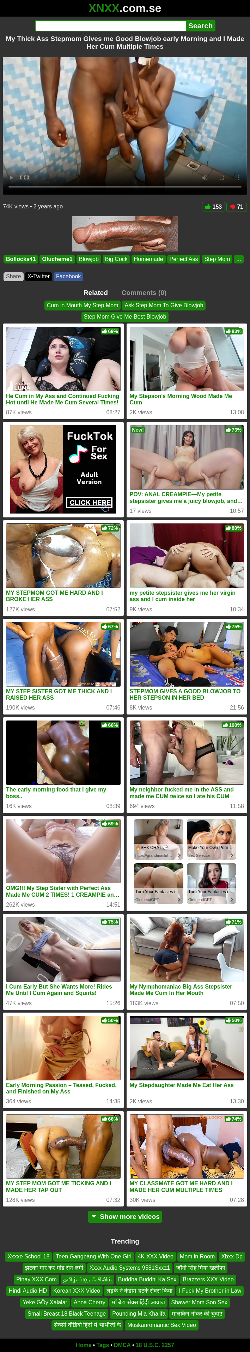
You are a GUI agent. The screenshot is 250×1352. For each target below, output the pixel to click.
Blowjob (89, 259)
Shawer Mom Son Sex (199, 1302)
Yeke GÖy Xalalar (45, 1302)
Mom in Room (197, 1256)
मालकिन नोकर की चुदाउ (197, 1314)
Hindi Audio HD (28, 1291)
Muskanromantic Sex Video (161, 1325)
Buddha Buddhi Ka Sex (147, 1279)
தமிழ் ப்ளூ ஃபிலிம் (87, 1279)
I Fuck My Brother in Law (210, 1291)
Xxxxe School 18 (28, 1256)
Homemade (148, 259)
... (238, 259)
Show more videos (125, 1216)
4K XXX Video (155, 1256)
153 (213, 207)
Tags (102, 1345)
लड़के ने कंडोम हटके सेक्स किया (139, 1291)
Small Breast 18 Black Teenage (67, 1314)
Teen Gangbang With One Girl (93, 1256)
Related (96, 292)
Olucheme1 (57, 259)
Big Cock (116, 259)
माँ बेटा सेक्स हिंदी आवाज (138, 1302)
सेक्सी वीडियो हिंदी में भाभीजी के (87, 1325)
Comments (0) (143, 292)
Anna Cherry (89, 1302)
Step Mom (217, 259)
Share (13, 276)
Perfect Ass (184, 259)
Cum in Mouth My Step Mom (82, 305)
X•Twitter (39, 276)
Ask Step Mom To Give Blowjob (163, 305)
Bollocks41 (21, 259)
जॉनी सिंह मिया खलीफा (200, 1268)
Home (83, 1345)
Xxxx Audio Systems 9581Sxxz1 (130, 1268)
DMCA (122, 1345)
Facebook (68, 276)
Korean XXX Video (76, 1291)
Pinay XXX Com (36, 1279)
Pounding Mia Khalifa (138, 1314)
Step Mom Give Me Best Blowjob (125, 317)
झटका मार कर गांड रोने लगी (54, 1268)
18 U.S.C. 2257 (155, 1345)
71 (236, 207)
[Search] (110, 25)
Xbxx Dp (231, 1256)
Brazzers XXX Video (208, 1279)
